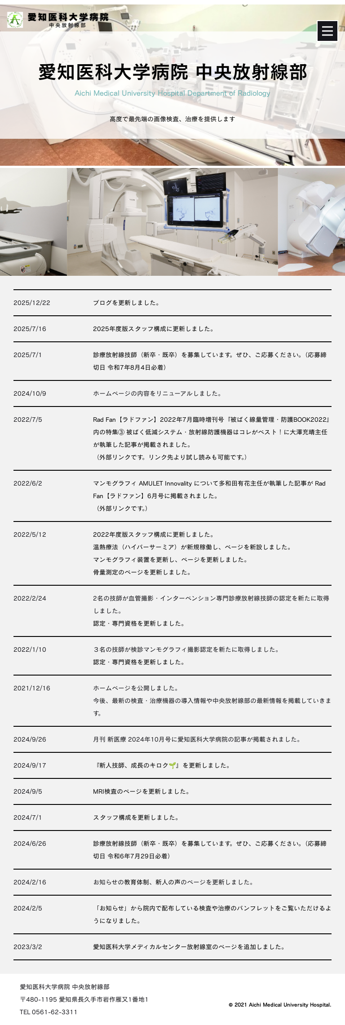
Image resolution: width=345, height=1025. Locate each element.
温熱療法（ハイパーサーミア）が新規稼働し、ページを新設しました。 (193, 547)
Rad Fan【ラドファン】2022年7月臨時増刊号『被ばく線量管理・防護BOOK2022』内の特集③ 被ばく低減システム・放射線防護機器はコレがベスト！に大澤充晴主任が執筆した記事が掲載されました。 (211, 432)
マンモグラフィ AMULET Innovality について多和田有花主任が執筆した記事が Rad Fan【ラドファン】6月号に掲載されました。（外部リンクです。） (209, 495)
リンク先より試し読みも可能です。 (196, 457)
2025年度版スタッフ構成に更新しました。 (155, 328)
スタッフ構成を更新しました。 (137, 817)
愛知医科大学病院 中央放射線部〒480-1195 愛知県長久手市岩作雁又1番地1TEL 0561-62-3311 (84, 999)
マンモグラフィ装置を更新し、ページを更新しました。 (171, 559)
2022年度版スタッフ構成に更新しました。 (155, 534)
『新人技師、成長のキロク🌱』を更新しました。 (163, 765)
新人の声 (168, 882)
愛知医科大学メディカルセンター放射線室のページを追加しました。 (190, 946)
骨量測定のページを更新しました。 (143, 572)
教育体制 (136, 882)
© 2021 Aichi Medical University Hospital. (280, 1004)
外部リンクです (120, 457)
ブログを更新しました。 (127, 302)
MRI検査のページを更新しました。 (142, 791)
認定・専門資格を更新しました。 (140, 623)
